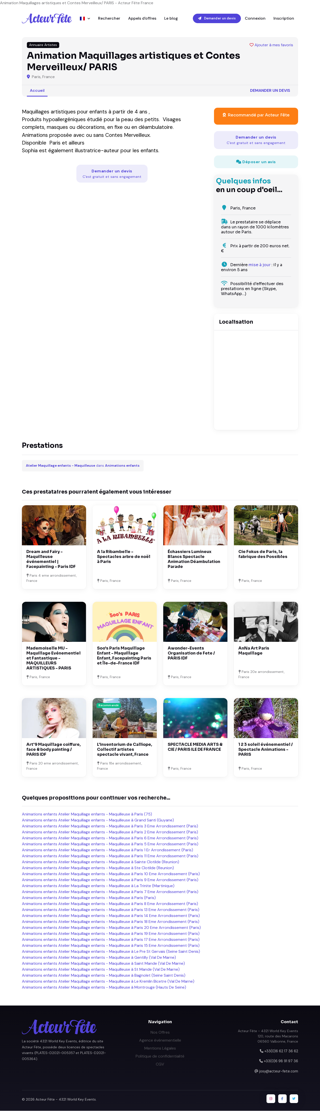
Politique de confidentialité (160, 1056)
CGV (160, 1064)
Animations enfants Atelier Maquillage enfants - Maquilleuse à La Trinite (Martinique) (98, 886)
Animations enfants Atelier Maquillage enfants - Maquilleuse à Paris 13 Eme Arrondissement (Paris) (110, 909)
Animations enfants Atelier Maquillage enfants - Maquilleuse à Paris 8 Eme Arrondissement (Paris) (110, 904)
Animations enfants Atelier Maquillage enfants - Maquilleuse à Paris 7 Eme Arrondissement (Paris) (110, 892)
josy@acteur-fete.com (278, 1071)
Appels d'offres (142, 18)
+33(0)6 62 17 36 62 (281, 1051)
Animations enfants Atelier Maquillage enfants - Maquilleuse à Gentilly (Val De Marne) (99, 957)
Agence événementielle (160, 1040)
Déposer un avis (256, 161)
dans (83, 466)
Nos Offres (160, 1032)
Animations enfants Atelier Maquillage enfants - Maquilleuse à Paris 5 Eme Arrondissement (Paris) (110, 844)
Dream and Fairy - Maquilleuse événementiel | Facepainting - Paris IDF (51, 559)
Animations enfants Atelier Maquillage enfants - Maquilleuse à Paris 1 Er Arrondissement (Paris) (107, 850)
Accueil (37, 90)
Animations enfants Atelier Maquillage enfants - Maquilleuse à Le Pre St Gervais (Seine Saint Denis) (111, 951)
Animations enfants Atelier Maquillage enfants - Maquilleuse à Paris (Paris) (89, 898)
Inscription (283, 18)
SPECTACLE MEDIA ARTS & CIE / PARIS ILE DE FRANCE (195, 747)
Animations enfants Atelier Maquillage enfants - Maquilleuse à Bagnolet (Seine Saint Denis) (103, 975)
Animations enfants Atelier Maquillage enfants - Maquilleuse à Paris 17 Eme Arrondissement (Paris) (111, 939)
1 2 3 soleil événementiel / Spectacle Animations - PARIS (265, 749)
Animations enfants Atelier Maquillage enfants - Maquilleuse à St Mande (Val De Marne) (101, 969)
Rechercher (109, 18)
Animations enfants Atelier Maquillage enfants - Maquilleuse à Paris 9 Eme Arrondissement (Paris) (110, 880)
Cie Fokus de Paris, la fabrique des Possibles (262, 554)
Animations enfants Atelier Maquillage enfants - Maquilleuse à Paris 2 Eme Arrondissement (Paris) (110, 832)
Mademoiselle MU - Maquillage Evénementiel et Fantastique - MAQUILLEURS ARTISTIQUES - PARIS (53, 658)
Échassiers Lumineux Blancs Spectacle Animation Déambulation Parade (194, 559)
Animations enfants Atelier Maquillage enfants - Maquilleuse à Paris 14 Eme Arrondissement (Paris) (111, 915)
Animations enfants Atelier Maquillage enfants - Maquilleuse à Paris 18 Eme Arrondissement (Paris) (110, 921)
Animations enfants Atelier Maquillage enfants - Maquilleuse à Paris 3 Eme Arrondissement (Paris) (110, 826)
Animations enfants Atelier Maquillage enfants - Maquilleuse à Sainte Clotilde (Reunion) (100, 862)
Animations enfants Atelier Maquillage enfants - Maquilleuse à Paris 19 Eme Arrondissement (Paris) (111, 933)
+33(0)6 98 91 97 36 (281, 1061)
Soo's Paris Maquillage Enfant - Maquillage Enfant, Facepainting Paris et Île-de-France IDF (124, 656)
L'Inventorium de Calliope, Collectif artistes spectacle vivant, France (124, 749)
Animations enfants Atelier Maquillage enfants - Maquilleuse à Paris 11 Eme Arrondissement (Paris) (110, 856)
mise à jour (259, 265)
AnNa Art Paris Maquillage (253, 651)
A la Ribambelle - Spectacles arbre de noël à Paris (123, 556)
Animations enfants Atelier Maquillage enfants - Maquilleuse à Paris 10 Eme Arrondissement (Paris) (111, 874)
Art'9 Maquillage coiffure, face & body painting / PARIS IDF (53, 749)
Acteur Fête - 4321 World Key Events (66, 1099)
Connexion (255, 18)
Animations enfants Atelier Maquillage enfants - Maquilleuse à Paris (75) (87, 814)
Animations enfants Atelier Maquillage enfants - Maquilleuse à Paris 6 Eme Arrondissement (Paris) (110, 838)
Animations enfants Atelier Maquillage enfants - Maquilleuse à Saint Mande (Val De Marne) (103, 963)
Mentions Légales (160, 1048)
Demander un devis (217, 18)
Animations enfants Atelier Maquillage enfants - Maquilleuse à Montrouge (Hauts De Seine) (104, 987)
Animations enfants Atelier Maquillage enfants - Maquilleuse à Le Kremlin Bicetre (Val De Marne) (108, 981)
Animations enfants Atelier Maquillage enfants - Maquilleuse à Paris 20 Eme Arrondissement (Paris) (111, 927)
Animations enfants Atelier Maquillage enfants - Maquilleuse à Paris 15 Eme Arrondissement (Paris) (111, 945)
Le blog (171, 18)
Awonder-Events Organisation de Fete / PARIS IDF (191, 653)
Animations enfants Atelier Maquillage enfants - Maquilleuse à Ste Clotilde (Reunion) (98, 868)
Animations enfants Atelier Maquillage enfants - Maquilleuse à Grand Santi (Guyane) (98, 820)
